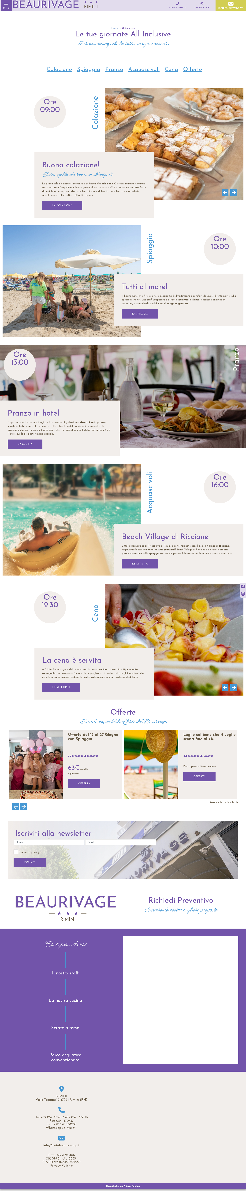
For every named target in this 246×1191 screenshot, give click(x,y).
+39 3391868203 (65, 1124)
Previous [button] (17, 806)
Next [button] (25, 806)
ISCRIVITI (30, 862)
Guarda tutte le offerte (224, 802)
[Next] (232, 192)
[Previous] (224, 192)
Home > (116, 28)
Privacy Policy (60, 1165)
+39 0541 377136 (76, 1117)
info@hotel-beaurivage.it (61, 1145)
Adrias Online (132, 1186)
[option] (65, 764)
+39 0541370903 (52, 1117)
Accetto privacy (30, 852)
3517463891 (69, 1128)
